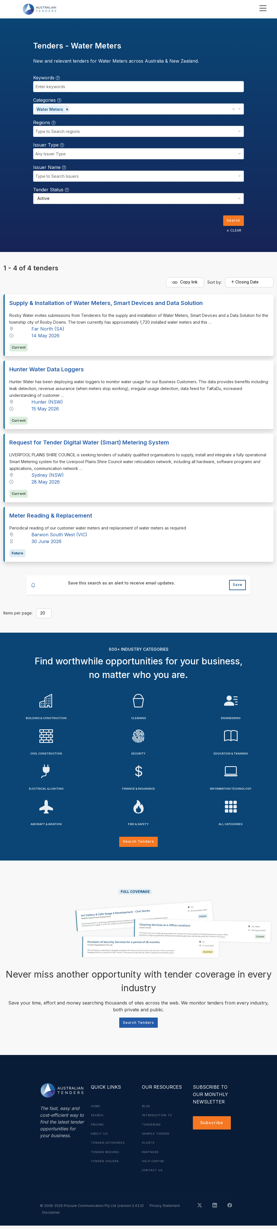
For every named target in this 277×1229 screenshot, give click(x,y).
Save (236, 586)
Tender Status (51, 189)
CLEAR (232, 231)
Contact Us (153, 1173)
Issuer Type (48, 145)
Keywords (46, 77)
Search (232, 221)
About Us (100, 1137)
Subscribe (213, 1128)
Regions (44, 122)
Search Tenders (138, 844)
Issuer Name (49, 167)
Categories (47, 100)
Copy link (185, 283)
